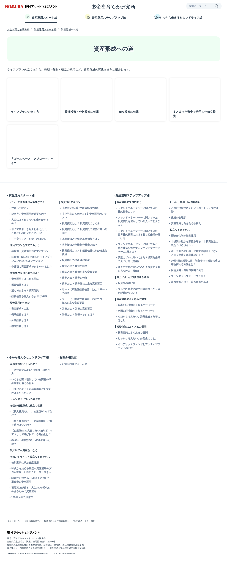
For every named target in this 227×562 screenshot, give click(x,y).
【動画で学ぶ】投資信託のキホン (80, 208)
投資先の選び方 (126, 283)
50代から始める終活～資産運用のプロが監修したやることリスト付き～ (31, 470)
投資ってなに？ (20, 208)
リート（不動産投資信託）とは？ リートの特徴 (84, 291)
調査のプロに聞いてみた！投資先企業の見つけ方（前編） (139, 259)
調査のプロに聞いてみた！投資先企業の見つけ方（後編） (139, 269)
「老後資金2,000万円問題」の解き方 (30, 371)
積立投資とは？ (20, 326)
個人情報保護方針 (33, 521)
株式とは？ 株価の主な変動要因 (79, 271)
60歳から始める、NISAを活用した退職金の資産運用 (30, 480)
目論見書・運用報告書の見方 (187, 270)
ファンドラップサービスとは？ (188, 276)
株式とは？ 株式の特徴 (74, 266)
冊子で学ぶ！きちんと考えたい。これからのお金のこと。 (30, 231)
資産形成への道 (20, 308)
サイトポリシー (14, 521)
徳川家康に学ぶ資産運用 (25, 462)
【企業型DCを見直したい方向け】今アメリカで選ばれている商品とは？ (31, 432)
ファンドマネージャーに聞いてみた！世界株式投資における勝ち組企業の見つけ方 (139, 234)
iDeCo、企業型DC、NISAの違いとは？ (30, 442)
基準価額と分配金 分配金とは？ (79, 244)
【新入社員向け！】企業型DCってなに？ (31, 413)
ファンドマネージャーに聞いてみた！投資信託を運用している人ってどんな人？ (139, 221)
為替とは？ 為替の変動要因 (77, 308)
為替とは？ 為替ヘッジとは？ (78, 314)
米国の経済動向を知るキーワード (136, 310)
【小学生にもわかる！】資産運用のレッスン (84, 215)
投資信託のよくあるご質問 (133, 332)
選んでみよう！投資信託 (25, 290)
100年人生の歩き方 (22, 497)
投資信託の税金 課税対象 (76, 260)
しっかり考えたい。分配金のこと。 (138, 338)
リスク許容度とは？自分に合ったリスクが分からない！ (139, 290)
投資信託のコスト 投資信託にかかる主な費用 (84, 252)
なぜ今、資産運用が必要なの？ (28, 213)
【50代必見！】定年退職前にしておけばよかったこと (31, 391)
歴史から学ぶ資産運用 (183, 235)
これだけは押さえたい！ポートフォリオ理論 (194, 210)
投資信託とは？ (20, 284)
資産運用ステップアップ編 (105, 16)
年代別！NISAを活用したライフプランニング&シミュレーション (31, 259)
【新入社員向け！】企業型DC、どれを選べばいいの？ (31, 423)
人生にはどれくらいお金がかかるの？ (30, 221)
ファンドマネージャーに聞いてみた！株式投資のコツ (139, 210)
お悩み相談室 (67, 357)
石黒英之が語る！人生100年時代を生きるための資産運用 (30, 489)
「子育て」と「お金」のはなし (28, 238)
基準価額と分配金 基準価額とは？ (81, 238)
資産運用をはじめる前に (25, 278)
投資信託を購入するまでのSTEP (29, 296)
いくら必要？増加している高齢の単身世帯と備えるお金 (31, 381)
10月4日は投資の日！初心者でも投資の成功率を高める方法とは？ (195, 262)
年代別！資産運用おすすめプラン (30, 251)
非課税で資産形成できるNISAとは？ (31, 266)
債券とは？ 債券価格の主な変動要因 (82, 283)
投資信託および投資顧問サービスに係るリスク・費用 (69, 521)
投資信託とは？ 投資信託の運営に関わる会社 (84, 231)
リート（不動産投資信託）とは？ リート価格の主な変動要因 (84, 301)
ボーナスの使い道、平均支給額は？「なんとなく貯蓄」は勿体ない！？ (194, 253)
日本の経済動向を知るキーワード (136, 304)
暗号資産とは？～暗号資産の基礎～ (191, 282)
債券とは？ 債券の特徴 (74, 277)
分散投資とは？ (20, 320)
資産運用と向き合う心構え (186, 223)
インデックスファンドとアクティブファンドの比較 (139, 346)
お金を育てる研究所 (18, 29)
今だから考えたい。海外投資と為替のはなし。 (139, 318)
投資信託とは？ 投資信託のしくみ (81, 223)
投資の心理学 (178, 217)
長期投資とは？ (20, 314)
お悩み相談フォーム (73, 364)
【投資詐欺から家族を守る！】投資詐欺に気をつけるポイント (194, 243)
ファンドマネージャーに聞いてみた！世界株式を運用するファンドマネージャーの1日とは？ (139, 248)
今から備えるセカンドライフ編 (178, 16)
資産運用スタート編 (41, 16)
